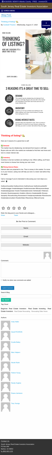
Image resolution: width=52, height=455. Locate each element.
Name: (25, 228)
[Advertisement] (26, 426)
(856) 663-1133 (7, 451)
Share (3, 215)
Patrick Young (15, 373)
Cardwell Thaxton (9, 25)
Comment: (26, 269)
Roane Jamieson (16, 393)
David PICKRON (16, 332)
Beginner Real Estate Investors (13, 309)
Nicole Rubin (15, 362)
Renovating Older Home (39, 311)
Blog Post (6, 15)
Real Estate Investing (37, 309)
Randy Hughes (16, 383)
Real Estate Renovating (22, 311)
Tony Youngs (15, 403)
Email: (26, 236)
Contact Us (5, 441)
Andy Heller (15, 322)
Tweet (16, 215)
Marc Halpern (15, 352)
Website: (26, 245)
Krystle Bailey (15, 342)
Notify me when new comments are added (17, 280)
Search (7, 300)
